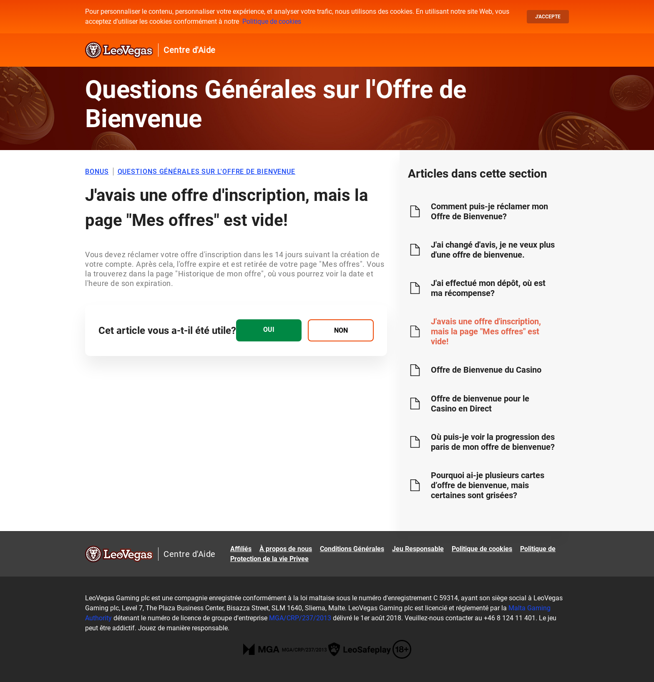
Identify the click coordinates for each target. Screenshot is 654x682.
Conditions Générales (352, 549)
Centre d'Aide (190, 50)
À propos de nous (285, 549)
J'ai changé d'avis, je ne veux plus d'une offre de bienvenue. (493, 250)
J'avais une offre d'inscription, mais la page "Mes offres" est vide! (486, 331)
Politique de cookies (271, 21)
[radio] (269, 330)
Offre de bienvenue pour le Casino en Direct (480, 404)
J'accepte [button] (548, 17)
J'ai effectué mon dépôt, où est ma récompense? (488, 288)
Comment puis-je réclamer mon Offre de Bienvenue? (489, 211)
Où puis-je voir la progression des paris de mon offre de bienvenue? (493, 442)
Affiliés (241, 549)
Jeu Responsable (418, 549)
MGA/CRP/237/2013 (300, 618)
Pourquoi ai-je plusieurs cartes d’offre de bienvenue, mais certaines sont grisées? (487, 485)
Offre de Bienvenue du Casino (486, 370)
